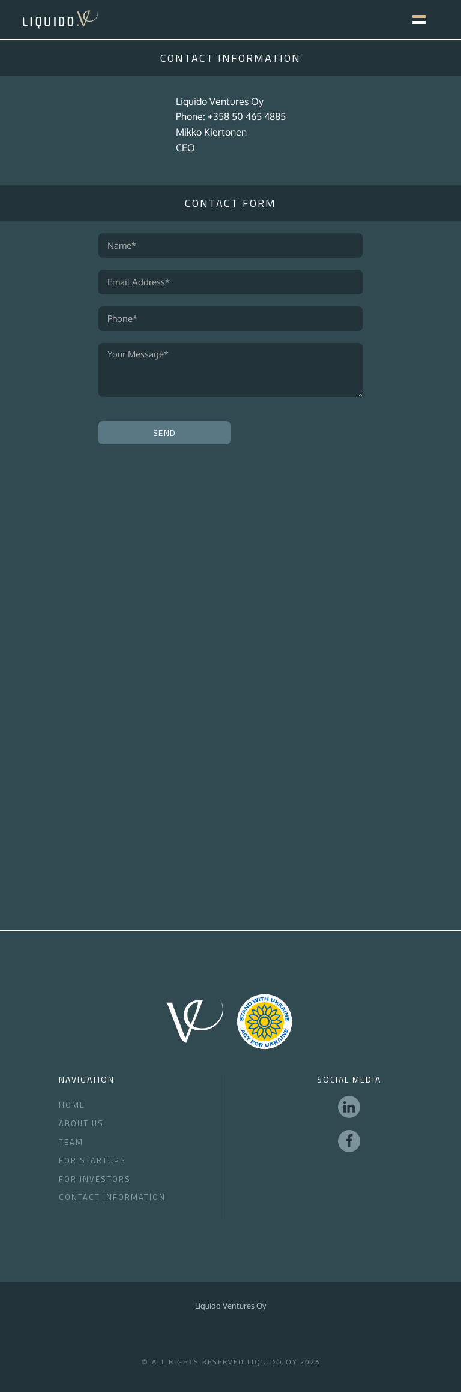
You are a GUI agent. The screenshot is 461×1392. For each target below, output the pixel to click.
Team (71, 1142)
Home (72, 1105)
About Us (81, 1123)
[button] (413, 19)
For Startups (92, 1160)
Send (164, 432)
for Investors (95, 1179)
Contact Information (112, 1197)
